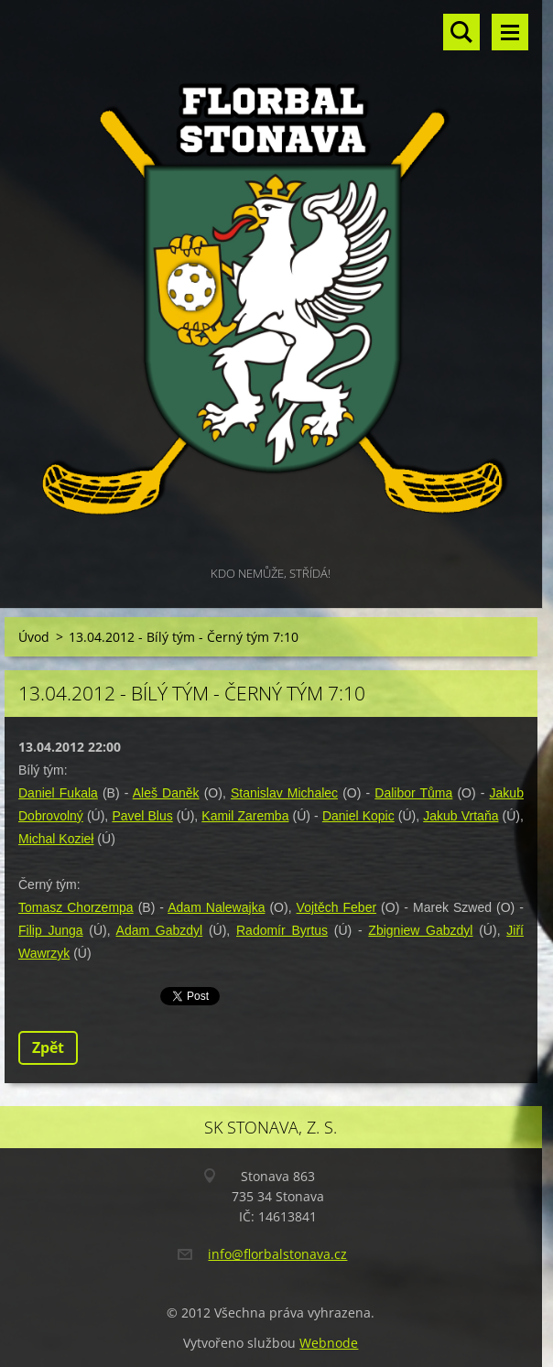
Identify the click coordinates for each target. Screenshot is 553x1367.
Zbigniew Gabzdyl (420, 930)
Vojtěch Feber (337, 907)
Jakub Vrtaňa (460, 815)
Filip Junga (50, 930)
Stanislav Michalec (284, 793)
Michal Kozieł (55, 838)
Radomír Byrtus (282, 930)
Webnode (328, 1342)
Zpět (48, 1047)
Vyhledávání (461, 32)
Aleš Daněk (166, 793)
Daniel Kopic (358, 815)
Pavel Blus (142, 815)
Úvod (33, 637)
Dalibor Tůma (413, 793)
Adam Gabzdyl (159, 930)
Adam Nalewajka (216, 907)
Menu (510, 32)
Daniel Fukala (58, 793)
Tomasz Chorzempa (76, 907)
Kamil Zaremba (244, 815)
